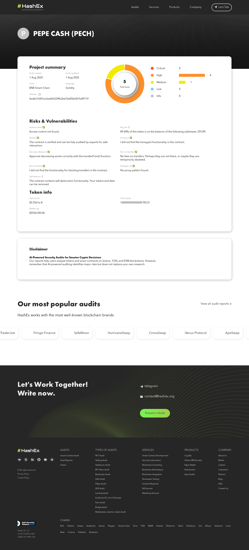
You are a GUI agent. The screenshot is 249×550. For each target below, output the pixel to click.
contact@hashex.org (157, 396)
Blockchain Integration (152, 475)
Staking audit (101, 460)
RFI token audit (102, 470)
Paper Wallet (190, 465)
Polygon (111, 526)
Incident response (150, 484)
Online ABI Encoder (193, 460)
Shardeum (191, 526)
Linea (228, 526)
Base (62, 532)
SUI (200, 526)
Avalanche (90, 526)
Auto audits (189, 475)
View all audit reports (215, 303)
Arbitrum (219, 526)
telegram (149, 386)
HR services (147, 489)
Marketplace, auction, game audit (110, 512)
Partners (221, 475)
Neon (180, 526)
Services (154, 7)
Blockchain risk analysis (152, 470)
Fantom (70, 526)
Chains (63, 465)
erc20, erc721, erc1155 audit (108, 498)
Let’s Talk (221, 7)
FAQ (220, 484)
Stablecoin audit (102, 465)
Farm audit (100, 503)
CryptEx (188, 456)
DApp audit (100, 484)
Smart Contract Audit (69, 456)
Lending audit (101, 493)
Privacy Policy (23, 474)
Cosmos (71, 532)
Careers (221, 465)
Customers (223, 470)
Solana (80, 526)
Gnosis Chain (124, 526)
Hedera (159, 526)
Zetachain (93, 532)
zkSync (208, 526)
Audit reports (66, 460)
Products (174, 7)
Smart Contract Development (155, 456)
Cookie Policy (23, 478)
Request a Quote (155, 413)
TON (143, 526)
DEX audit (100, 489)
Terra (135, 526)
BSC (62, 526)
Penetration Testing (150, 479)
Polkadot (82, 532)
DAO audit (100, 479)
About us (222, 456)
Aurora (102, 526)
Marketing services (150, 493)
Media (221, 460)
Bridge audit (101, 507)
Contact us (223, 489)
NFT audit (99, 456)
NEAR (150, 526)
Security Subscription (151, 460)
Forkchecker (189, 470)
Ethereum (170, 526)
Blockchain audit (102, 475)
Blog (220, 479)
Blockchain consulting (152, 465)
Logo (30, 7)
